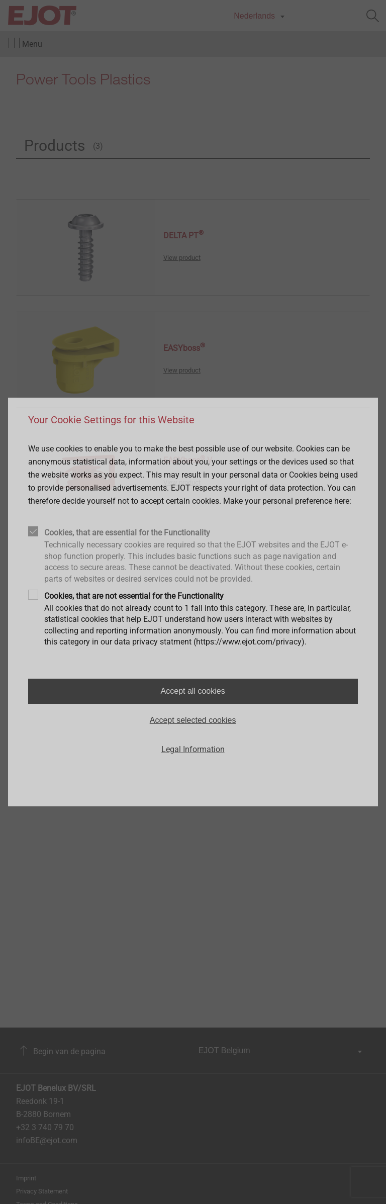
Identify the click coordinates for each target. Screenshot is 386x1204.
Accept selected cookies (193, 720)
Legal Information (193, 749)
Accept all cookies (193, 691)
